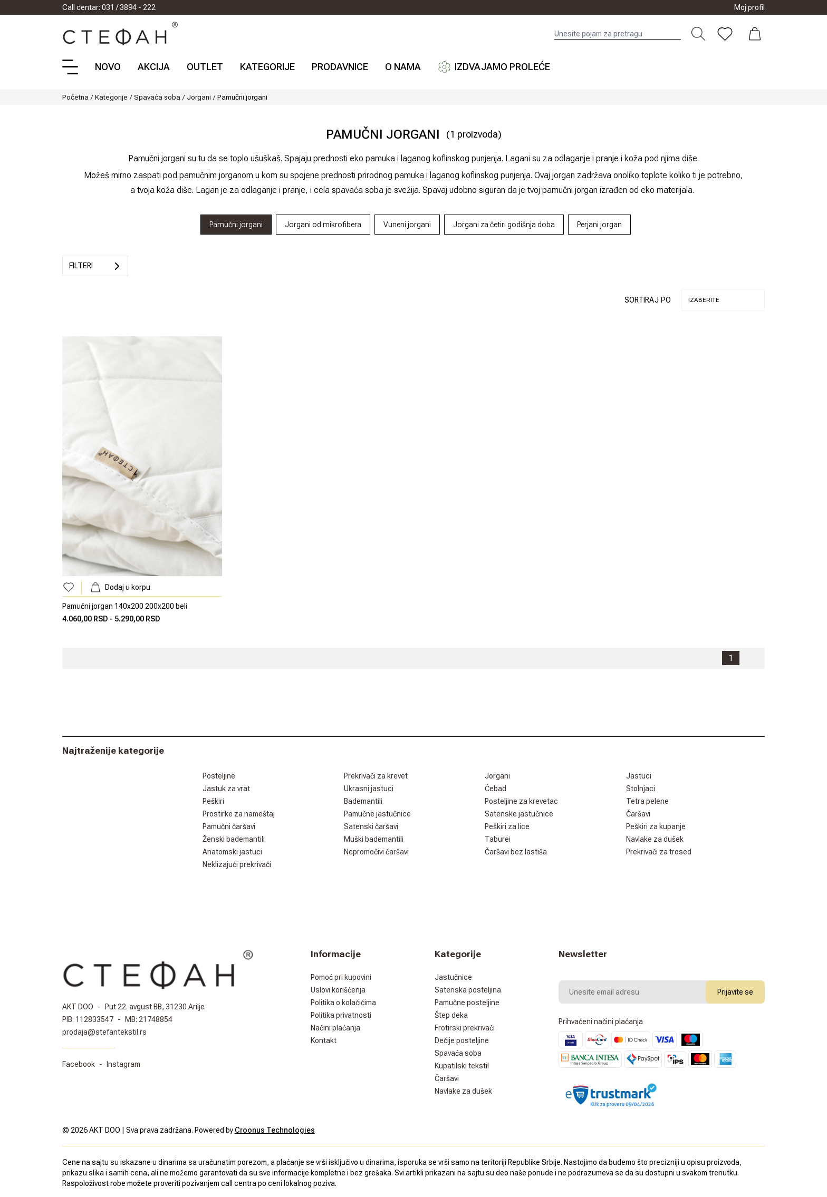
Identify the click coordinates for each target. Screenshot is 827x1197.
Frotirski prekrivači (465, 1028)
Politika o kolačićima (343, 1002)
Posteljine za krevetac (521, 801)
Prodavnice (340, 66)
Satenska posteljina (468, 990)
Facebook (78, 1064)
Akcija (154, 66)
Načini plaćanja (335, 1028)
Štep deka (451, 1015)
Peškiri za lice (507, 826)
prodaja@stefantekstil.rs (104, 1032)
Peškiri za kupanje (656, 826)
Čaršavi (638, 814)
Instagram (123, 1064)
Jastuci (638, 776)
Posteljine (219, 776)
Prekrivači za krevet (376, 776)
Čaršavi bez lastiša (516, 852)
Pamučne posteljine (467, 1002)
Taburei (498, 839)
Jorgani (199, 97)
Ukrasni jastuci (368, 788)
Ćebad (495, 788)
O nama (403, 66)
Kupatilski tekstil (462, 1066)
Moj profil (749, 7)
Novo (108, 66)
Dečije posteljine (462, 1040)
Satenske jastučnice (519, 814)
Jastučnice (453, 977)
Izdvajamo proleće (494, 67)
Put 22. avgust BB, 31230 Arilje (155, 1007)
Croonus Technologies (275, 1130)
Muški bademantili (373, 839)
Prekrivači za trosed (658, 852)
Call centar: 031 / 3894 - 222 (109, 7)
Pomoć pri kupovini (341, 977)
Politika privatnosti (341, 1015)
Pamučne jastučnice (377, 814)
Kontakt (323, 1040)
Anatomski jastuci (232, 852)
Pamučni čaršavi (229, 826)
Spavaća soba (157, 97)
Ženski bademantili (234, 839)
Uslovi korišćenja (338, 990)
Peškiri (213, 801)
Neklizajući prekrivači (237, 864)
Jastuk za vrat (226, 788)
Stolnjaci (640, 788)
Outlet (205, 66)
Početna (75, 97)
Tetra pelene (647, 801)
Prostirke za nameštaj (239, 814)
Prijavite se (735, 992)
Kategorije (267, 66)
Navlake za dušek (655, 839)
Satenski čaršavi (371, 826)
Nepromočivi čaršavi (376, 852)
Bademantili (363, 801)
